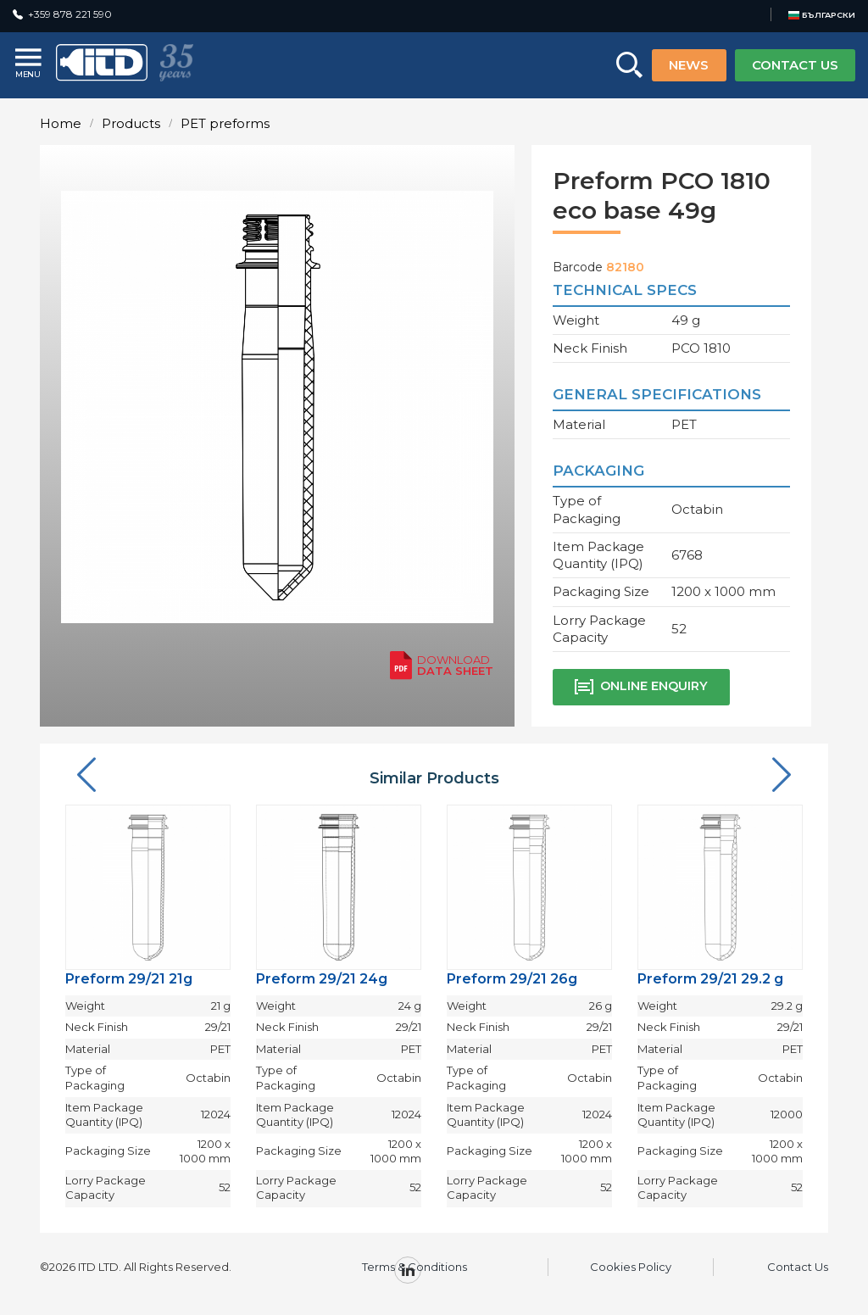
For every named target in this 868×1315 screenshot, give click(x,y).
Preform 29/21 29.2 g (710, 979)
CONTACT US (795, 65)
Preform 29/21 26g (512, 979)
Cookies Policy (630, 1266)
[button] (86, 776)
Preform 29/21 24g (321, 979)
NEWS (689, 65)
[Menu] (29, 65)
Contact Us (797, 1266)
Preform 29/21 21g (128, 979)
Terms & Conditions (414, 1266)
